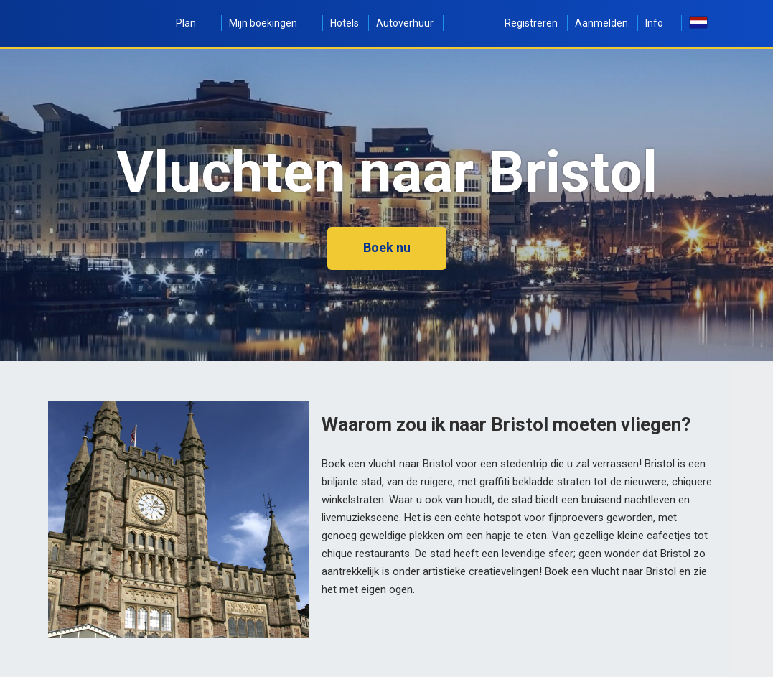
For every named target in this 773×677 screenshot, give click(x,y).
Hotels (344, 23)
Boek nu (387, 247)
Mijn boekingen (271, 23)
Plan (194, 23)
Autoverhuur (405, 23)
